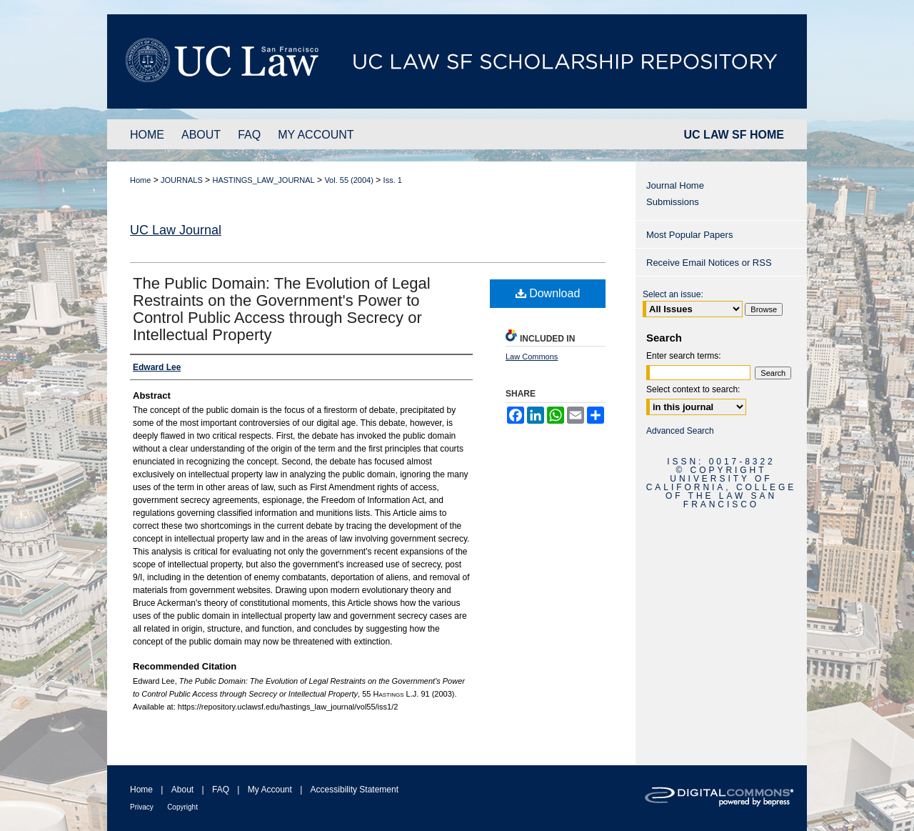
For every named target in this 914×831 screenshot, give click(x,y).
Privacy (142, 807)
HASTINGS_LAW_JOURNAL (263, 180)
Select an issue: (673, 294)
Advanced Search (680, 431)
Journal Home (675, 185)
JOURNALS (182, 180)
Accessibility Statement (354, 790)
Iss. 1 (392, 180)
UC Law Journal (175, 230)
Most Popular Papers (689, 234)
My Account (270, 790)
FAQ (220, 790)
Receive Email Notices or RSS (709, 262)
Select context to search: (693, 389)
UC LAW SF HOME (734, 135)
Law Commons (532, 356)
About (182, 790)
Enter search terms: (683, 356)
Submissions (672, 201)
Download (548, 293)
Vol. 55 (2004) (348, 180)
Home (140, 180)
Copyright (182, 807)
